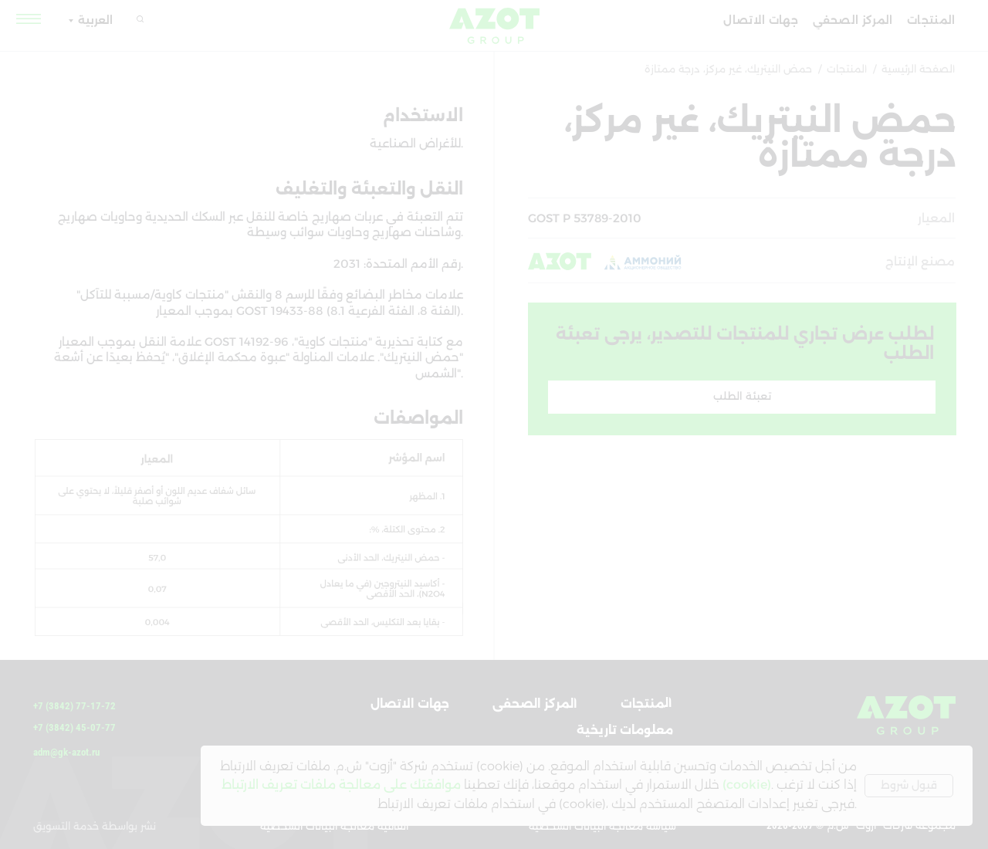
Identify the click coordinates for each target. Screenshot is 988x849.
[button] (29, 19)
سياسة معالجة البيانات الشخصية (602, 826)
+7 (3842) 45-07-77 (74, 727)
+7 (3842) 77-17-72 (74, 706)
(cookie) (746, 784)
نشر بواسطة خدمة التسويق (94, 826)
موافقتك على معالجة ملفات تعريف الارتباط (341, 784)
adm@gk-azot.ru (66, 752)
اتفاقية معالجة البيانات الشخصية (334, 826)
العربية (95, 20)
